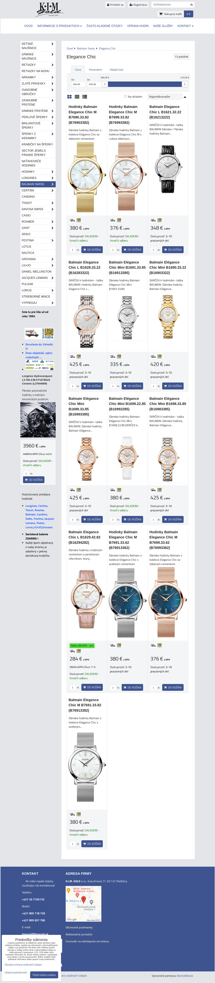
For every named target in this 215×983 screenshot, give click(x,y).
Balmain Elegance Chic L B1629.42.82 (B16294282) (84, 537)
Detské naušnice (39, 46)
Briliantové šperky (39, 125)
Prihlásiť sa (115, 4)
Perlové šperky (39, 117)
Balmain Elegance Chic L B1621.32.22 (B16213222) (165, 112)
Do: (94, 82)
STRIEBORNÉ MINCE (36, 296)
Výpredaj (39, 303)
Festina (39, 240)
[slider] (105, 84)
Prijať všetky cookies (44, 975)
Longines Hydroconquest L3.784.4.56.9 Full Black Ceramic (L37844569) (37, 380)
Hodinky (39, 172)
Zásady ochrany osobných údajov (67, 975)
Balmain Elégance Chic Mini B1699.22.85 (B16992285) (127, 404)
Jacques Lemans (39, 278)
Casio (26, 215)
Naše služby (163, 25)
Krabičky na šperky (37, 144)
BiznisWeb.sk (185, 976)
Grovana (39, 259)
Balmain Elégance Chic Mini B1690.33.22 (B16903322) (168, 267)
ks (74, 250)
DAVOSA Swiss (39, 209)
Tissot (39, 203)
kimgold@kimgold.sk (35, 934)
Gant (39, 228)
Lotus (26, 246)
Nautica (28, 252)
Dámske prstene (39, 111)
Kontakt (185, 25)
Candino (28, 196)
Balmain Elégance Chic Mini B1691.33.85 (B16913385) (127, 267)
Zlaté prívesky (39, 84)
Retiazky (39, 65)
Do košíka (92, 249)
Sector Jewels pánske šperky (34, 152)
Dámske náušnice (39, 56)
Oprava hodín (137, 25)
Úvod (28, 25)
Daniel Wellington (37, 271)
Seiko (26, 234)
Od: (78, 82)
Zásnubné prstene (39, 102)
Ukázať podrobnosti (16, 972)
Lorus (39, 290)
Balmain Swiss (39, 184)
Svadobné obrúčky (39, 92)
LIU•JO (39, 265)
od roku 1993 (53, 15)
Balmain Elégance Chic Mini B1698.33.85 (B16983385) (168, 404)
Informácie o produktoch (59, 25)
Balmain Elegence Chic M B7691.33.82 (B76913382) (85, 705)
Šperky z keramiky (39, 136)
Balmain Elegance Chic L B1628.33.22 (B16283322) (84, 267)
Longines (39, 178)
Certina (39, 191)
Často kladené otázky (105, 25)
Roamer (39, 222)
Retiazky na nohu (35, 71)
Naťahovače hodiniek (31, 163)
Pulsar (27, 284)
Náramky (39, 77)
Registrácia (138, 4)
